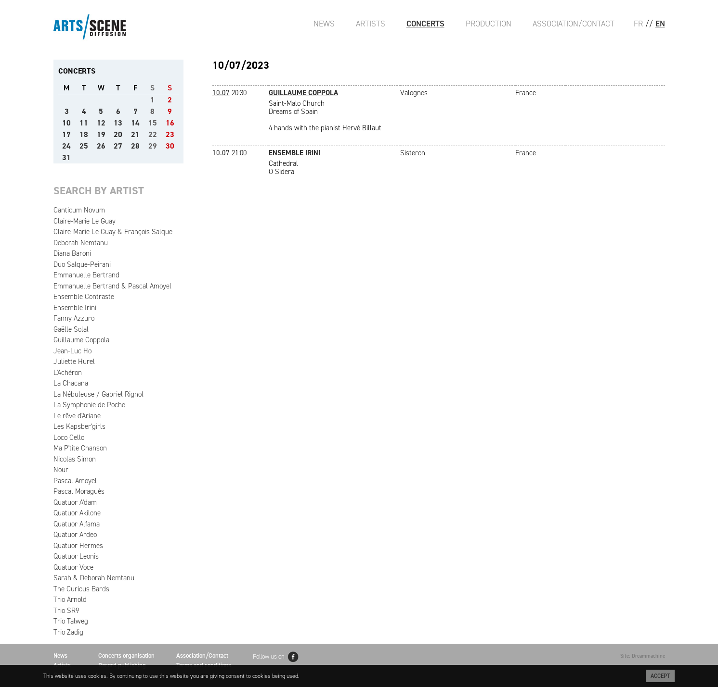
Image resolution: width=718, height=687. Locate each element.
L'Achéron (67, 372)
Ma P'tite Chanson (80, 448)
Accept (660, 676)
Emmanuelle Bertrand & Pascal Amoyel (112, 286)
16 (170, 123)
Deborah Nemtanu (80, 243)
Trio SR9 (66, 610)
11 (83, 123)
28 (135, 146)
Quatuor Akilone (77, 513)
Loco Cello (68, 437)
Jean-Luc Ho (72, 351)
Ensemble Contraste (83, 296)
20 (118, 134)
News (324, 23)
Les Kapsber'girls (79, 426)
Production (488, 23)
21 (135, 134)
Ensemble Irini (74, 307)
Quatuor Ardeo (75, 534)
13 (118, 123)
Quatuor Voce (73, 567)
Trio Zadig (68, 632)
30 (170, 146)
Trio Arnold (70, 599)
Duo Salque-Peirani (82, 264)
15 (152, 123)
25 (83, 146)
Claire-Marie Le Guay (84, 221)
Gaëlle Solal (71, 329)
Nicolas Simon (74, 459)
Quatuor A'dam (75, 502)
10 (66, 123)
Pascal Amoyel (75, 481)
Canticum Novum (79, 210)
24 (66, 146)
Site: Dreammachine (642, 656)
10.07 (221, 93)
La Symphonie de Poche (89, 405)
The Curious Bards (81, 589)
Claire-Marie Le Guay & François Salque (112, 232)
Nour (60, 470)
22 (152, 134)
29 (152, 146)
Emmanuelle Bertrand (86, 275)
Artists (370, 23)
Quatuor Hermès (78, 545)
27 (118, 146)
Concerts (425, 23)
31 (66, 157)
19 (101, 134)
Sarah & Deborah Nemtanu (93, 578)
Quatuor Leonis (76, 556)
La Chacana (70, 383)
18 (83, 134)
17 (66, 134)
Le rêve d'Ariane (77, 416)
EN (660, 23)
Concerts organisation (126, 655)
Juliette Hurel (74, 361)
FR (638, 23)
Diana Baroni (72, 253)
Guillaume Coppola (81, 340)
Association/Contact (573, 23)
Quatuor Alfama (76, 524)
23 (170, 134)
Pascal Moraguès (78, 491)
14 (135, 123)
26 (101, 146)
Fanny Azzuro (73, 318)
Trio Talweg (70, 621)
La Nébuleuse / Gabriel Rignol (98, 394)
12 (101, 123)
